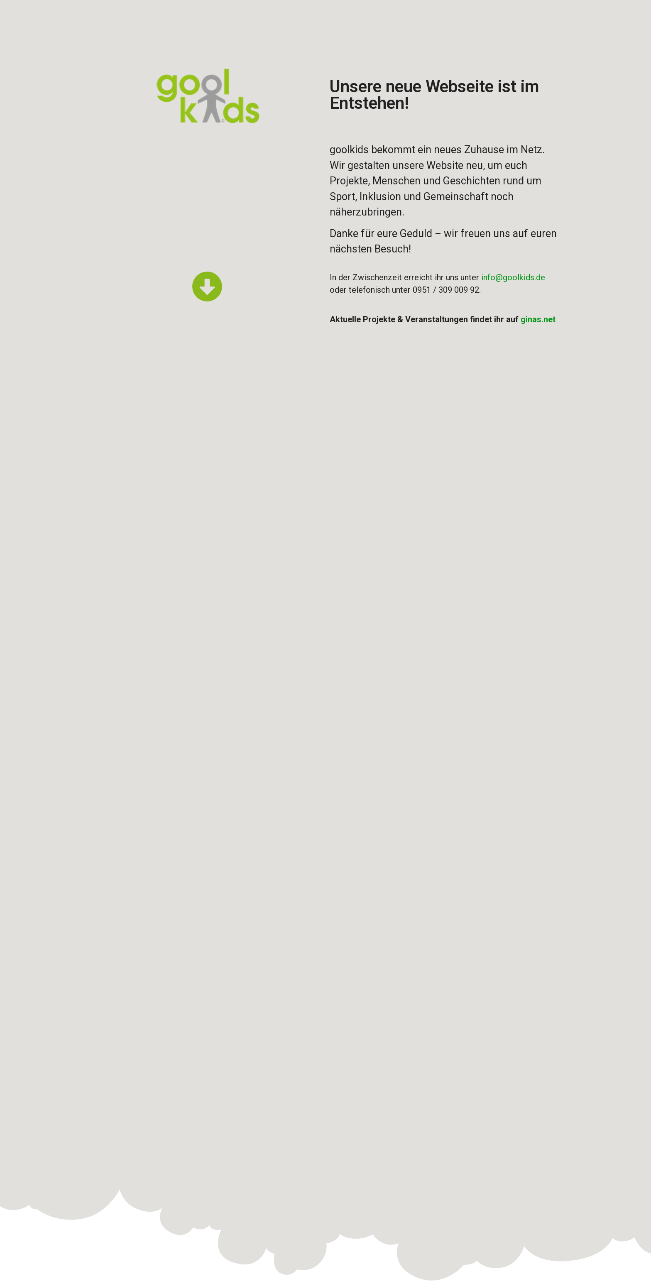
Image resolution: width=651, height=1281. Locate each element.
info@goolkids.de (513, 277)
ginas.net (538, 319)
